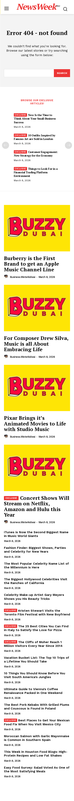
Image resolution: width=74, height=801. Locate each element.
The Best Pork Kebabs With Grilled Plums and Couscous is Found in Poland (36, 706)
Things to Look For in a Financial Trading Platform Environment (35, 172)
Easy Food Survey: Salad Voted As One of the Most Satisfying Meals (36, 769)
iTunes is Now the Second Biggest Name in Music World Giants (36, 534)
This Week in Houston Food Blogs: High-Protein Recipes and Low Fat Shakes (35, 753)
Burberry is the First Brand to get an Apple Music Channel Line (31, 264)
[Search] (62, 73)
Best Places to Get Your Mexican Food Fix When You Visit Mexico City (37, 722)
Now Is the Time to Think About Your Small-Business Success (35, 118)
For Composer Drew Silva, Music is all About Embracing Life (36, 344)
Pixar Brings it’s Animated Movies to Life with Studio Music (35, 423)
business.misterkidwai (22, 276)
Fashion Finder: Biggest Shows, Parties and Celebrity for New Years (35, 549)
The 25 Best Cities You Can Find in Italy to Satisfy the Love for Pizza (36, 628)
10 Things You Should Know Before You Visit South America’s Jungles (34, 675)
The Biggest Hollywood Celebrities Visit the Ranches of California (35, 581)
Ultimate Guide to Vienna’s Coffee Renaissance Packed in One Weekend (33, 691)
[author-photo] (6, 277)
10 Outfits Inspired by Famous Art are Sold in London (34, 137)
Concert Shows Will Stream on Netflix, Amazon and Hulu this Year (36, 506)
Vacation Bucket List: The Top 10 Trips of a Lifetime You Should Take (36, 659)
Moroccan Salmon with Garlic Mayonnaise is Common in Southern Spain (36, 738)
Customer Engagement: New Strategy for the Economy (36, 153)
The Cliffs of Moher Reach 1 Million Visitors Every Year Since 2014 (33, 644)
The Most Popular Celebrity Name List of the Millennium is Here (36, 565)
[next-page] (68, 145)
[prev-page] (5, 145)
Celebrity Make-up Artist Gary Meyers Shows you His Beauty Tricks (34, 596)
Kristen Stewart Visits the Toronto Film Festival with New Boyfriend (37, 612)
